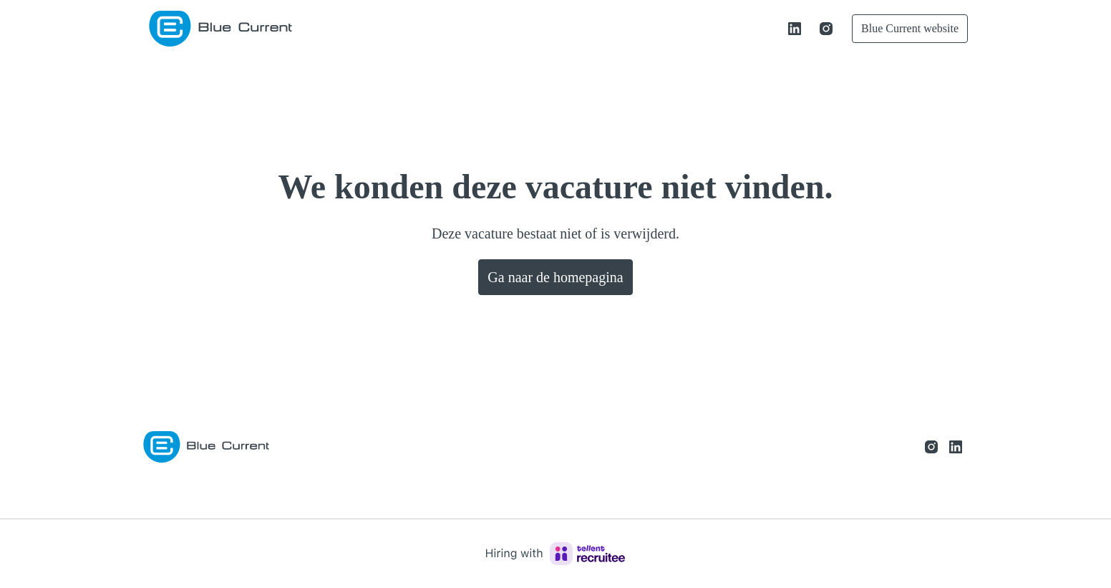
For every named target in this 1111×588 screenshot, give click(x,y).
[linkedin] (779, 28)
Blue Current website (902, 28)
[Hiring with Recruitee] (555, 553)
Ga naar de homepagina (555, 277)
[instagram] (810, 28)
